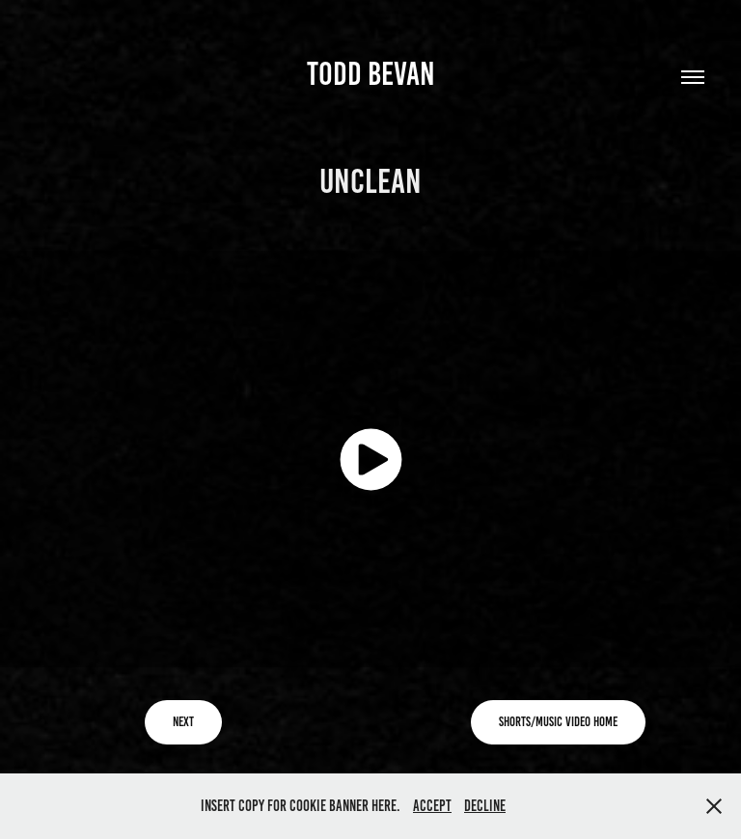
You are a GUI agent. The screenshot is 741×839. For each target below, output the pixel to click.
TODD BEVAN (371, 74)
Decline (485, 806)
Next (183, 722)
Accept (432, 806)
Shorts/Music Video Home (558, 722)
